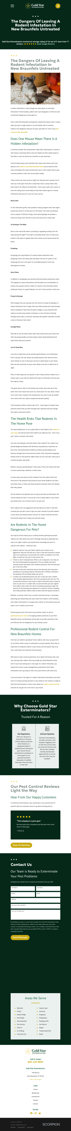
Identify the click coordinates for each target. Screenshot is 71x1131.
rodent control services (51, 684)
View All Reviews (21, 845)
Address (14, 899)
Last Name (40, 887)
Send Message (20, 937)
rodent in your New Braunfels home (31, 167)
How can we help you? (18, 911)
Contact (35, 1100)
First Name (14, 887)
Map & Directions (35, 1079)
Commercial (35, 1097)
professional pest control (19, 616)
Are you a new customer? (19, 905)
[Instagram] (35, 1113)
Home (35, 1089)
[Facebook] (31, 1113)
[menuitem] (13, 1127)
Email (38, 893)
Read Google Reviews (46, 44)
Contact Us (35, 1003)
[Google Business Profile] (40, 1113)
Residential (35, 1093)
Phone (13, 893)
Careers (35, 1104)
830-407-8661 (35, 1061)
